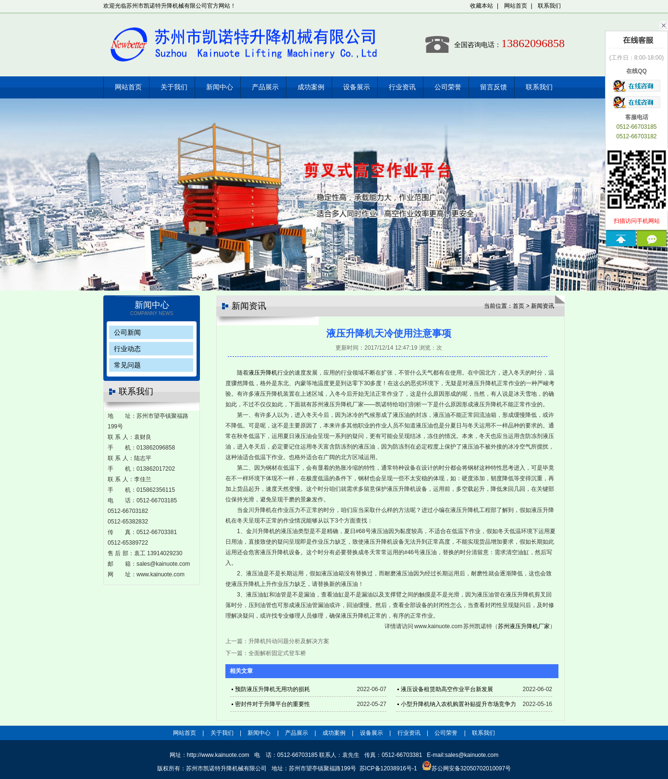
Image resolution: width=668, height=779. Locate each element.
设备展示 (356, 87)
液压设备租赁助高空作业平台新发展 (447, 689)
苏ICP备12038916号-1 (388, 768)
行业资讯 (402, 87)
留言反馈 (493, 87)
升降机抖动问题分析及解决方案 (288, 641)
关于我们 (174, 87)
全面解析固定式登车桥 (277, 653)
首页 (518, 306)
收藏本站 (481, 5)
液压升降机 (262, 372)
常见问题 (127, 365)
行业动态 (127, 349)
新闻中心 (219, 87)
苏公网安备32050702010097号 (466, 768)
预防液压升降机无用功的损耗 (272, 689)
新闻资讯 (542, 306)
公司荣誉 (447, 87)
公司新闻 (127, 332)
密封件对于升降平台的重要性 (272, 704)
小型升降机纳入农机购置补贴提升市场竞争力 (458, 704)
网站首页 (515, 5)
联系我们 (549, 5)
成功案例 (310, 87)
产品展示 (265, 87)
